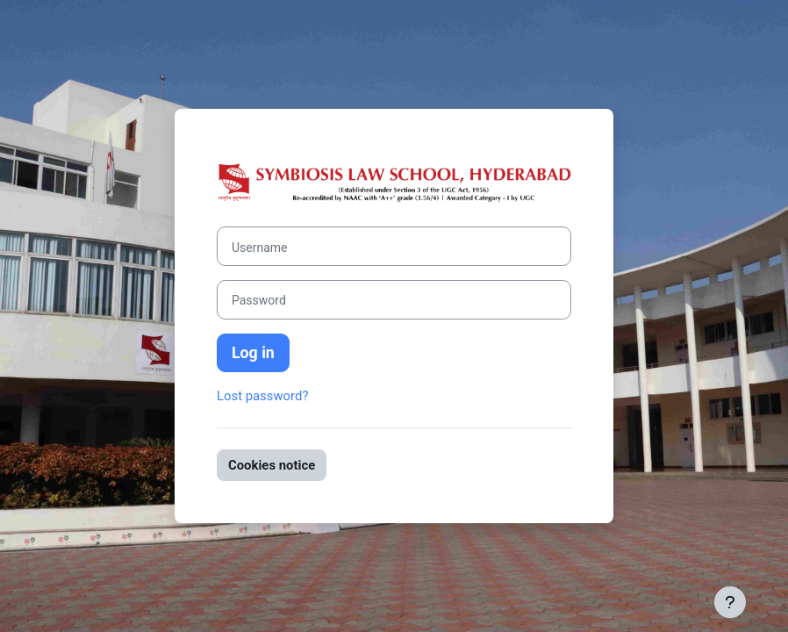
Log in (253, 353)
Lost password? (262, 396)
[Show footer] (730, 602)
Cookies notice (271, 465)
